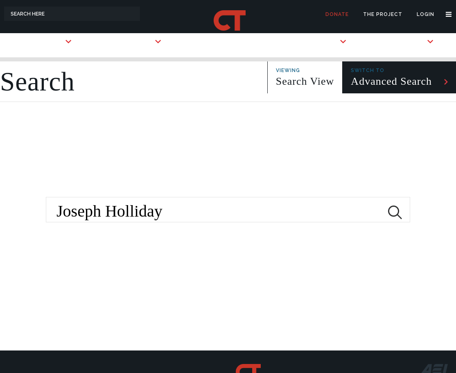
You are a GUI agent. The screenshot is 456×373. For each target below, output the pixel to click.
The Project (382, 14)
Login (425, 14)
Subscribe (323, 41)
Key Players (135, 41)
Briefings (411, 41)
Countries (48, 41)
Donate (337, 14)
